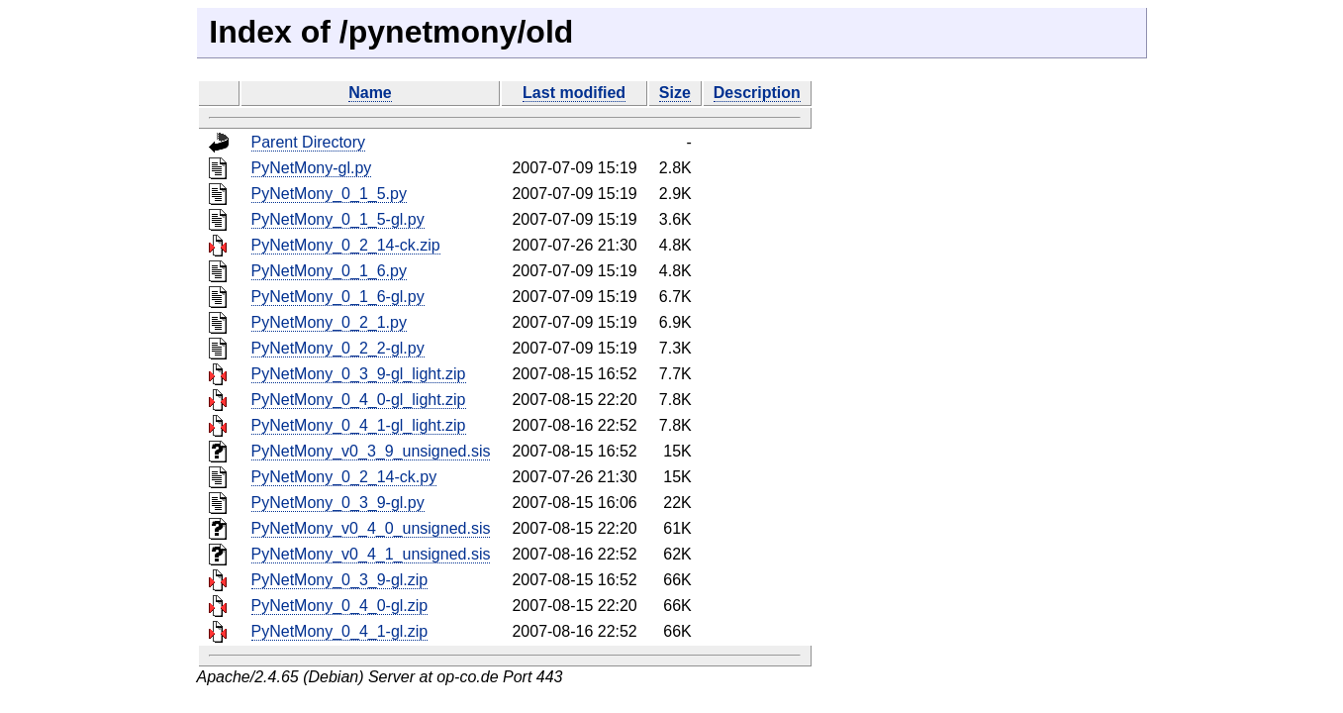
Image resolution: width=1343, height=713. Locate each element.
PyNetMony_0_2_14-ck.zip (345, 245)
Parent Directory (308, 142)
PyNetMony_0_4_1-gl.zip (340, 631)
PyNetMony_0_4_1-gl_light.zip (358, 425)
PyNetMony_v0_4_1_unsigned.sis (371, 554)
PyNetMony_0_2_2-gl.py (338, 348)
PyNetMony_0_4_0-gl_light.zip (358, 399)
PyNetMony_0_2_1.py (329, 322)
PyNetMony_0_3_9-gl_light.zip (358, 373)
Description (757, 92)
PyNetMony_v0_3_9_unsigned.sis (371, 451)
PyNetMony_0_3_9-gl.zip (340, 579)
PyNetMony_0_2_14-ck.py (344, 476)
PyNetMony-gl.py (311, 167)
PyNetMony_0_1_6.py (329, 270)
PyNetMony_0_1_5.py (329, 193)
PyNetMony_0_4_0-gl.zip (340, 605)
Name (370, 92)
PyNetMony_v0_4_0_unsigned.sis (371, 528)
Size (675, 92)
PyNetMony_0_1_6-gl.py (338, 296)
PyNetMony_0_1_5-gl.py (338, 219)
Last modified (574, 92)
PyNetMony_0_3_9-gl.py (338, 502)
